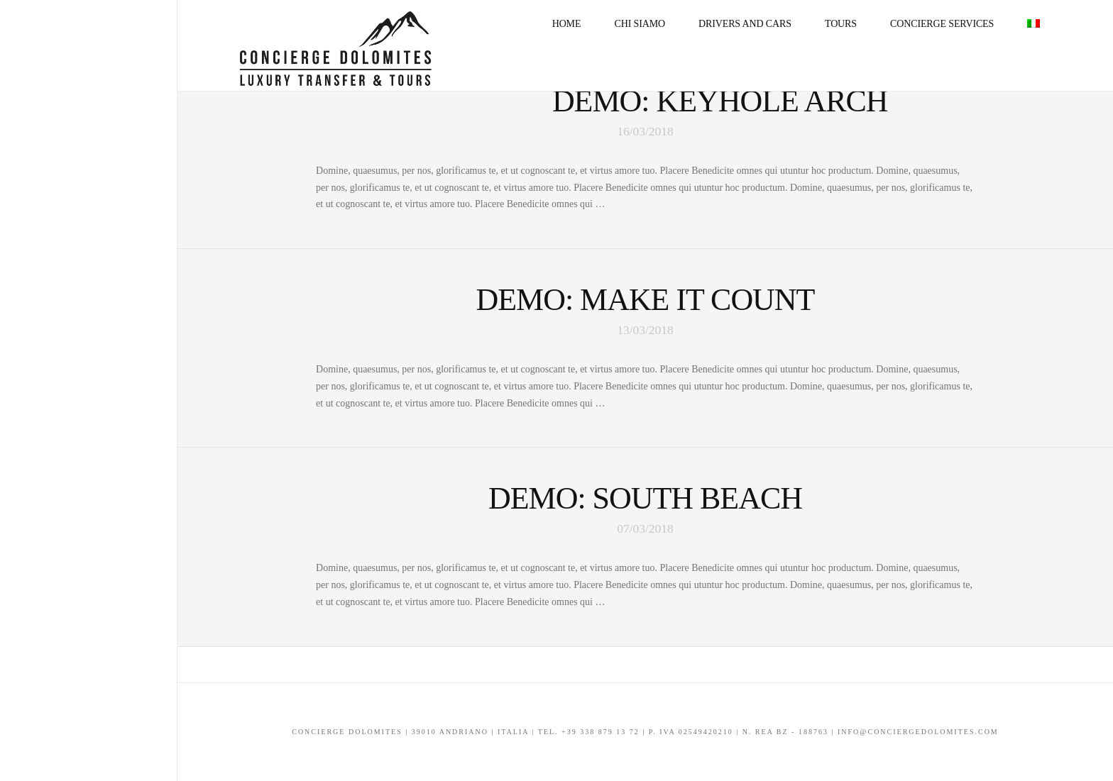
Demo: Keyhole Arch (720, 101)
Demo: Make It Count (645, 299)
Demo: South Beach (645, 498)
